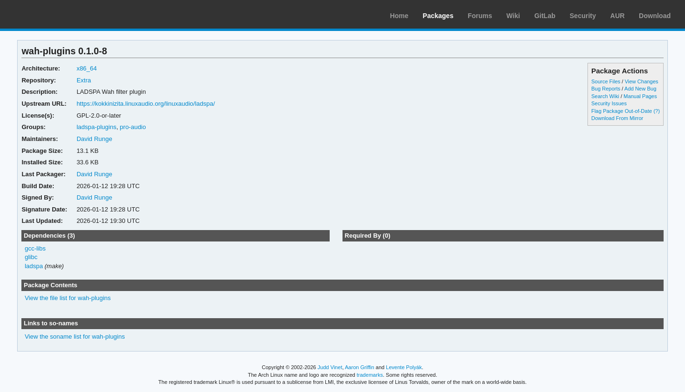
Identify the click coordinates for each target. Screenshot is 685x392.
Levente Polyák (403, 367)
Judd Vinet (330, 367)
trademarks (370, 375)
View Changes (641, 81)
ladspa (34, 266)
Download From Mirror (617, 118)
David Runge (94, 138)
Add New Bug (640, 88)
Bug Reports (605, 88)
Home (399, 16)
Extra (84, 80)
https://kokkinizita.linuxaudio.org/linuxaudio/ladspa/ (146, 103)
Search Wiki (605, 96)
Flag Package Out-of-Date (621, 111)
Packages (438, 16)
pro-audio (133, 127)
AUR (617, 16)
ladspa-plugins (97, 127)
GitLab (544, 16)
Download (655, 16)
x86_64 (87, 68)
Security (583, 16)
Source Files (605, 81)
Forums (480, 16)
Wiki (513, 16)
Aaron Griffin (359, 367)
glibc (31, 257)
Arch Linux (52, 14)
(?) (657, 111)
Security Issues (608, 103)
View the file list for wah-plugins (68, 298)
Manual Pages (640, 96)
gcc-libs (35, 248)
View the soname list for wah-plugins (75, 336)
